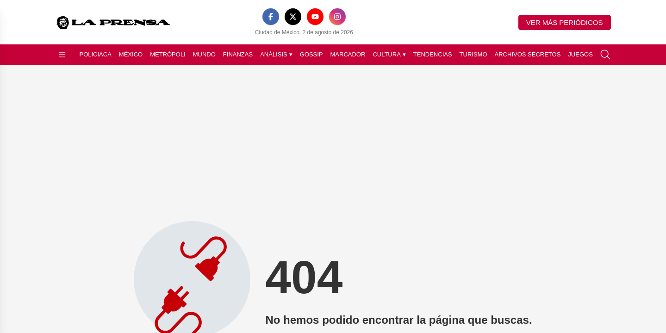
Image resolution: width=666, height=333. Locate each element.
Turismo (473, 54)
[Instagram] (337, 16)
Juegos (580, 54)
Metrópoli (168, 54)
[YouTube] (315, 16)
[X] (293, 16)
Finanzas (238, 54)
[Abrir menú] (62, 54)
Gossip (311, 54)
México (131, 54)
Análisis (276, 54)
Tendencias (432, 54)
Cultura (389, 54)
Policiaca (96, 54)
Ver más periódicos (564, 22)
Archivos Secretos (528, 54)
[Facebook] (270, 16)
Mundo (204, 54)
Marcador (348, 54)
